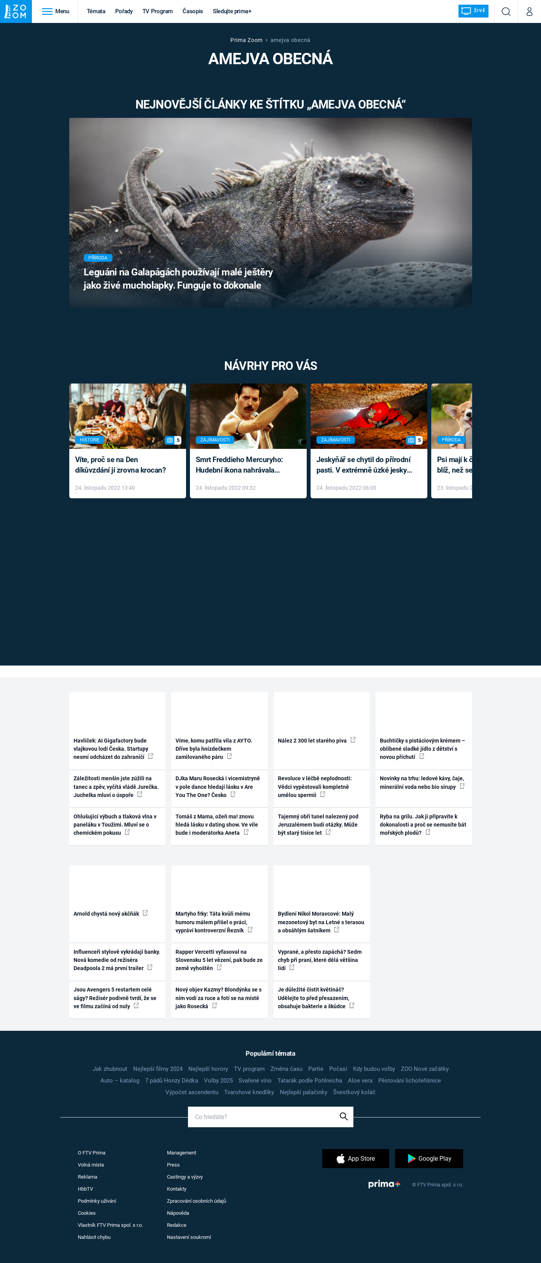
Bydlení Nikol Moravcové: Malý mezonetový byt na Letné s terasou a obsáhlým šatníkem (321, 922)
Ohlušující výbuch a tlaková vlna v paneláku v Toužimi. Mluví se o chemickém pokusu (115, 824)
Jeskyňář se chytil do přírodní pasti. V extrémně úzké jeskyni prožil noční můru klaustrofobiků (364, 465)
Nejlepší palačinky (303, 1092)
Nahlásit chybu (94, 1237)
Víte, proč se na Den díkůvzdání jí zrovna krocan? (120, 464)
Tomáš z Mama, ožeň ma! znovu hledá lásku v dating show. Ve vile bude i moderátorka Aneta (217, 824)
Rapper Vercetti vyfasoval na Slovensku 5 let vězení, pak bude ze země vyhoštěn (219, 960)
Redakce (176, 1225)
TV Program (157, 11)
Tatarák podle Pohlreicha (310, 1080)
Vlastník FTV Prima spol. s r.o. (110, 1225)
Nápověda (178, 1213)
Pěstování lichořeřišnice (409, 1080)
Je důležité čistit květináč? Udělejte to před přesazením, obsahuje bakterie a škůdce (316, 997)
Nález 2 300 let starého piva (317, 740)
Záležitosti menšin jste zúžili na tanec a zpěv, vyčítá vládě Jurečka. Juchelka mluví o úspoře (116, 786)
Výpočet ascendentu (191, 1092)
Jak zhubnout (110, 1068)
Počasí (338, 1068)
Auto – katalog (119, 1080)
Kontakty (176, 1189)
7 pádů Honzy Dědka (171, 1080)
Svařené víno (255, 1080)
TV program (249, 1068)
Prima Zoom (246, 40)
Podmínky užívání (97, 1201)
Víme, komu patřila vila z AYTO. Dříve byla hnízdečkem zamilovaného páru (214, 748)
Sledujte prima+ (232, 11)
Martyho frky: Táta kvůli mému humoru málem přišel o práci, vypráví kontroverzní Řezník (214, 922)
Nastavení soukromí (189, 1237)
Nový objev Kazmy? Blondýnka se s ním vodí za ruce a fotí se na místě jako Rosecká (219, 997)
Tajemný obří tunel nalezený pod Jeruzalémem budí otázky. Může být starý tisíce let (318, 824)
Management (181, 1153)
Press (173, 1165)
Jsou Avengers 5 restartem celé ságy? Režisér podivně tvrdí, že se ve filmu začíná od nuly (115, 997)
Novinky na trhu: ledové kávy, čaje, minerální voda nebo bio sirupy (422, 782)
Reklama (87, 1177)
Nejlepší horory (208, 1068)
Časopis (193, 11)
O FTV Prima (91, 1153)
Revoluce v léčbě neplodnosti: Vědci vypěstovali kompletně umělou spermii (315, 786)
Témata (96, 11)
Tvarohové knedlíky (249, 1092)
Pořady (124, 11)
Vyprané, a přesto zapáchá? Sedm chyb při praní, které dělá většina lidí (320, 960)
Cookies (87, 1213)
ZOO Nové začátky (425, 1068)
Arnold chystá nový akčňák (111, 913)
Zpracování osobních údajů (196, 1201)
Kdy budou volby (374, 1068)
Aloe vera (360, 1080)
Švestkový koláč (354, 1092)
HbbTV (85, 1189)
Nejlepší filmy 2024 (158, 1068)
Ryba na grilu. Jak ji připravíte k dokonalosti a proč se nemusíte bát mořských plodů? (423, 824)
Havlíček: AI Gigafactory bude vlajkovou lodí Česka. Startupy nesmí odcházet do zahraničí (113, 748)
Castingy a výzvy (185, 1177)
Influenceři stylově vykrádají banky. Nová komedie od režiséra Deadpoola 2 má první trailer (117, 960)
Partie (315, 1068)
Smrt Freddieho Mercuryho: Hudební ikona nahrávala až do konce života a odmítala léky (243, 465)
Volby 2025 (218, 1080)
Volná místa (91, 1165)
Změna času (286, 1068)
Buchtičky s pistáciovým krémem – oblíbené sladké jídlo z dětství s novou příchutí (422, 748)
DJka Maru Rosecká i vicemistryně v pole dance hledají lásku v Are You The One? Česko (218, 786)
